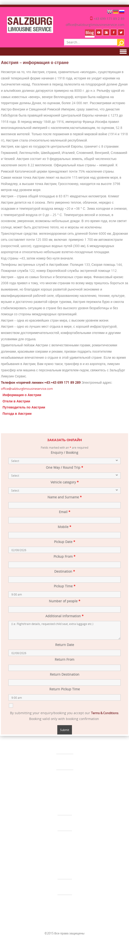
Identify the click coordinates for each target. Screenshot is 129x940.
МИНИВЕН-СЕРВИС (65, 822)
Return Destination (64, 674)
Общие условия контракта (47, 851)
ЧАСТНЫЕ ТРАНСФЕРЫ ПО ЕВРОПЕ (65, 871)
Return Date (64, 644)
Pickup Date (64, 541)
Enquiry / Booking (64, 452)
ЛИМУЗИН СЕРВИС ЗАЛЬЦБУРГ (65, 745)
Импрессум (91, 851)
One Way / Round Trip (64, 467)
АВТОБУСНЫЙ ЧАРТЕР (65, 838)
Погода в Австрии (17, 413)
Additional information (64, 616)
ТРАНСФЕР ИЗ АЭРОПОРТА (65, 807)
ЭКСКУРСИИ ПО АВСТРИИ (65, 902)
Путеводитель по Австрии (24, 407)
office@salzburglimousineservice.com (95, 24)
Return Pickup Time (64, 689)
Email (64, 512)
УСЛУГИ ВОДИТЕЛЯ (65, 886)
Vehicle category (65, 482)
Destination (64, 571)
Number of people (64, 601)
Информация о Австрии (22, 395)
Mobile (64, 527)
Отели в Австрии (16, 401)
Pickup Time (64, 586)
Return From (64, 659)
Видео (75, 858)
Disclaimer (74, 851)
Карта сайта (60, 858)
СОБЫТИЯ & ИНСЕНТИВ (65, 777)
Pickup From (64, 556)
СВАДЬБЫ (65, 761)
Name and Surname (65, 497)
